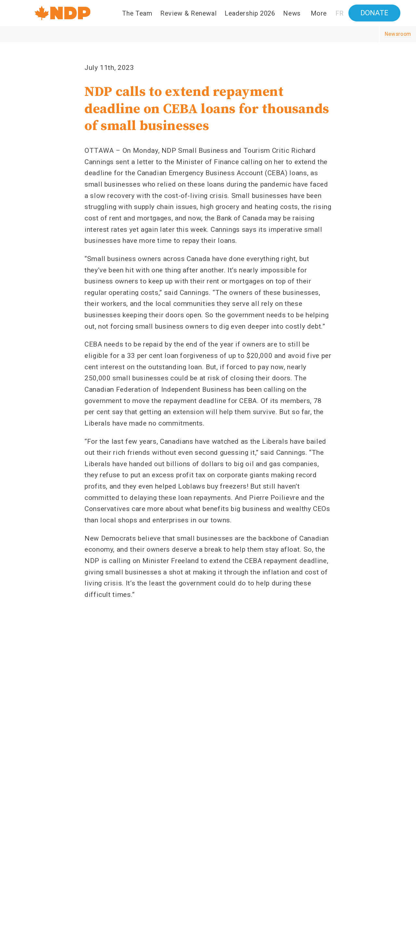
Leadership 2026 (250, 13)
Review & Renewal (188, 13)
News (292, 13)
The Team (137, 13)
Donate (374, 13)
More (319, 13)
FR (339, 13)
